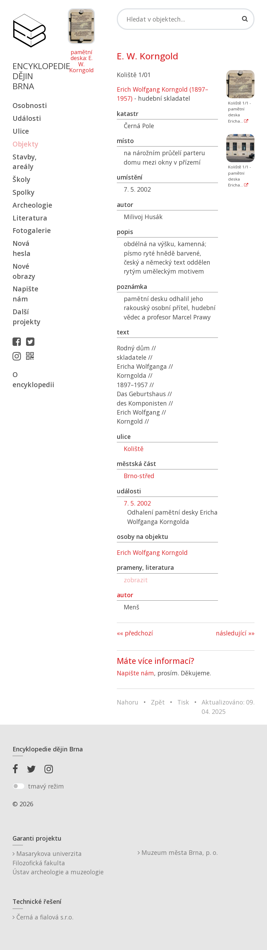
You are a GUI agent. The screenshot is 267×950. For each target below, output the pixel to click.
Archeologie (29, 205)
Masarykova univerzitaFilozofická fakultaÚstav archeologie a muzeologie (58, 862)
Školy (21, 179)
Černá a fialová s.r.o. (43, 917)
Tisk (183, 702)
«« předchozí (135, 633)
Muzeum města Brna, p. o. (178, 852)
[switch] (19, 786)
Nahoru (127, 702)
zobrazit (136, 580)
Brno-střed (139, 476)
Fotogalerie (29, 230)
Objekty (25, 144)
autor (125, 595)
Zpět (158, 702)
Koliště (134, 448)
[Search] (185, 19)
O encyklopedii (29, 379)
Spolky (23, 192)
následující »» (235, 633)
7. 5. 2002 (137, 503)
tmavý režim (46, 786)
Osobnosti (29, 105)
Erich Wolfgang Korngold (152, 552)
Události (27, 118)
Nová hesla (22, 248)
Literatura (29, 218)
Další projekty (26, 316)
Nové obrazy (24, 271)
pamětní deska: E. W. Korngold (81, 61)
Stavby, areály (25, 162)
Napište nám (25, 293)
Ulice (21, 131)
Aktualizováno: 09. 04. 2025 (228, 706)
